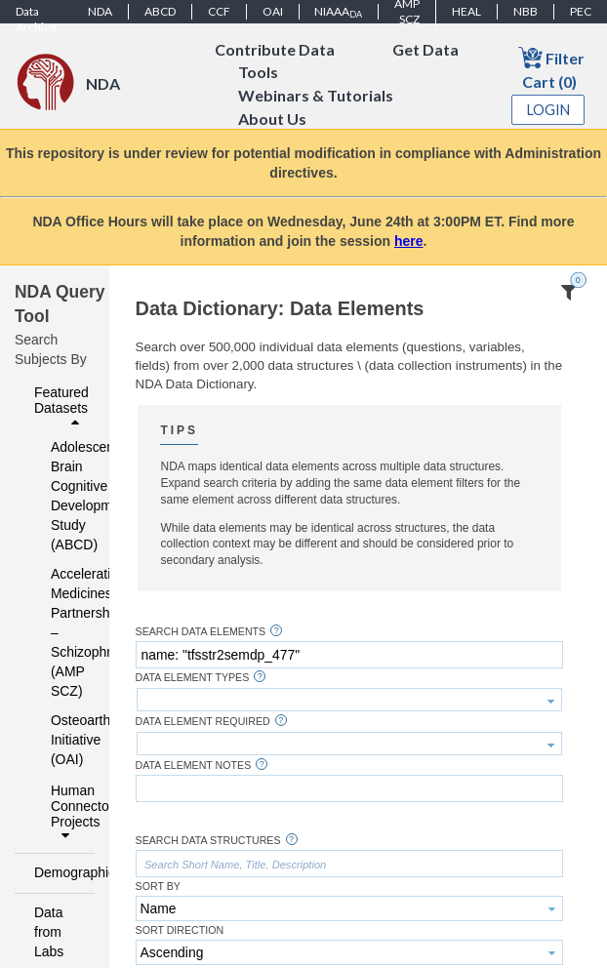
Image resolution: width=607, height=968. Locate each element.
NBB (525, 11)
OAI (273, 11)
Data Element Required (203, 721)
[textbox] (349, 654)
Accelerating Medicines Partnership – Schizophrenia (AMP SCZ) (60, 632)
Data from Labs (48, 932)
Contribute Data (275, 49)
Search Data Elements (201, 631)
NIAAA (338, 12)
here (409, 241)
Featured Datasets (61, 406)
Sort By (158, 886)
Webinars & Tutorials (315, 96)
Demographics (59, 872)
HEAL (466, 11)
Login (548, 109)
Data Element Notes (194, 765)
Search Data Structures (208, 840)
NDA (100, 11)
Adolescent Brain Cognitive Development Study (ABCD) (60, 495)
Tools (258, 72)
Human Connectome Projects (67, 813)
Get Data (425, 49)
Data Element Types (193, 677)
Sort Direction (180, 930)
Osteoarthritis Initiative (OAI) (60, 739)
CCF (219, 11)
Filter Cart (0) (551, 68)
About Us (272, 119)
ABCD (160, 11)
